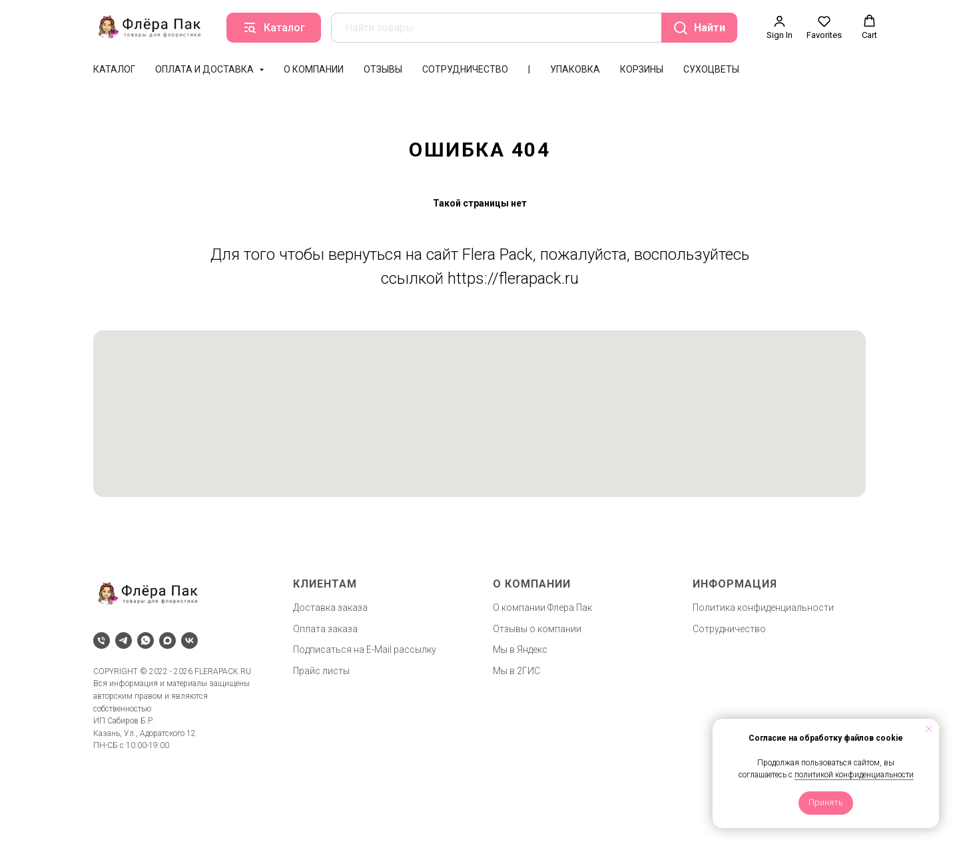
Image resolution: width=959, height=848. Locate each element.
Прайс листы (321, 670)
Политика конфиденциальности (763, 607)
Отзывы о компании (537, 629)
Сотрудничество (465, 69)
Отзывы (383, 69)
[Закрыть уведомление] (929, 728)
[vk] (189, 640)
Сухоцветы (711, 69)
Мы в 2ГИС (516, 670)
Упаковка (575, 69)
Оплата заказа (325, 629)
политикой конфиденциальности (854, 774)
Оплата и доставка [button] (205, 69)
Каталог (114, 69)
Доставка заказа (330, 607)
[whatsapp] (145, 640)
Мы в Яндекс (520, 649)
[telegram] (123, 640)
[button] (780, 27)
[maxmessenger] (167, 640)
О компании (314, 69)
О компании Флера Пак (542, 607)
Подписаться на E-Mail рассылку (364, 649)
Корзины (641, 69)
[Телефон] (101, 640)
